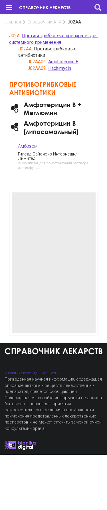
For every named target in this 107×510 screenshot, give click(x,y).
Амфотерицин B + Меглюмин (52, 109)
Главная (13, 22)
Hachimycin (59, 68)
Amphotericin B (63, 61)
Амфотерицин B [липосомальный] (51, 127)
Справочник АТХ (44, 22)
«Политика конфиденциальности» (32, 373)
